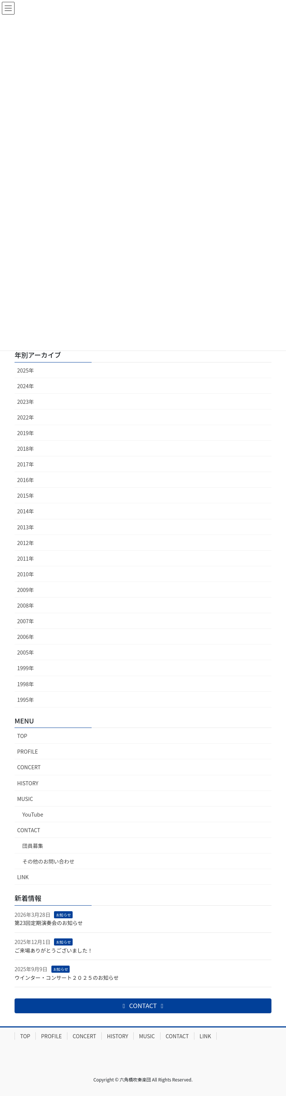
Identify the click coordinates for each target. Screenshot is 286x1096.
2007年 (25, 621)
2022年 (25, 417)
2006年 (25, 636)
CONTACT (28, 830)
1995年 (25, 699)
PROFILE (27, 751)
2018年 (25, 448)
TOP (22, 735)
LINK (23, 877)
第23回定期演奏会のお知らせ (49, 922)
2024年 (25, 386)
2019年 (25, 433)
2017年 (25, 464)
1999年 (25, 668)
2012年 (25, 543)
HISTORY (27, 783)
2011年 (25, 558)
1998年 (25, 684)
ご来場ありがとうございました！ (54, 950)
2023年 (25, 401)
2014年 (25, 511)
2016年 (25, 480)
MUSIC (25, 798)
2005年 (25, 652)
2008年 (25, 605)
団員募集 (32, 845)
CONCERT (29, 767)
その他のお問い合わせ (48, 861)
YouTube (32, 814)
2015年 (25, 495)
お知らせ (63, 915)
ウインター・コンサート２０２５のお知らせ (67, 977)
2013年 (25, 527)
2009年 (25, 589)
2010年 (25, 574)
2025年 (25, 370)
